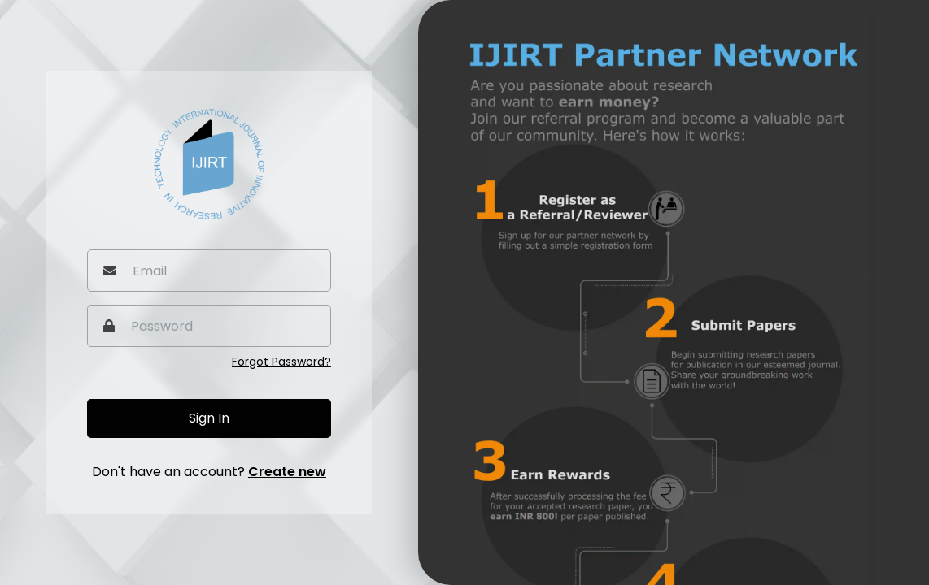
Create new (287, 471)
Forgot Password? (281, 361)
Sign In (209, 418)
